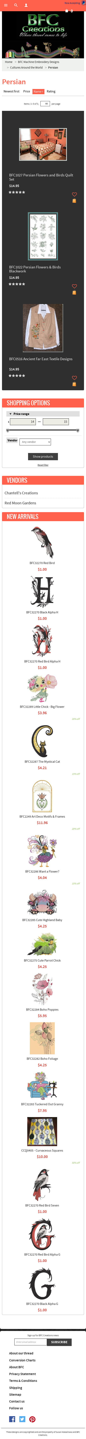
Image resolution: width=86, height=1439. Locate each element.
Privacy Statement (22, 1374)
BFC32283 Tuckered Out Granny (42, 1104)
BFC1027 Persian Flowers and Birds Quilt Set (41, 177)
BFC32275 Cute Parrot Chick (42, 961)
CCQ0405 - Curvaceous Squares (42, 1151)
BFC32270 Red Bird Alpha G (42, 1255)
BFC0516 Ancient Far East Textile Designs (40, 359)
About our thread (21, 1353)
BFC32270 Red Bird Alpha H (42, 661)
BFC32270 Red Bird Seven (42, 1205)
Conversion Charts (22, 1360)
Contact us (16, 1401)
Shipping (15, 1388)
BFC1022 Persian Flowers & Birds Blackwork (35, 269)
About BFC (16, 1367)
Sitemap (15, 1394)
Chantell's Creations (21, 493)
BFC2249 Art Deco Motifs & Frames (42, 817)
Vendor (13, 440)
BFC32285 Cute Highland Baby (42, 920)
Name (38, 92)
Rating (51, 91)
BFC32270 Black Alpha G (42, 1304)
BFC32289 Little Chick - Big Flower (42, 707)
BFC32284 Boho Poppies (42, 1010)
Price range (21, 414)
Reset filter (43, 465)
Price (26, 91)
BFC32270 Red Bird (42, 563)
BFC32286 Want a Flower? (42, 872)
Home (8, 62)
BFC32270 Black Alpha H (42, 612)
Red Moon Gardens (20, 503)
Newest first (11, 91)
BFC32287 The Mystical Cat (42, 762)
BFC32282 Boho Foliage (42, 1059)
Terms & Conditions (23, 1381)
